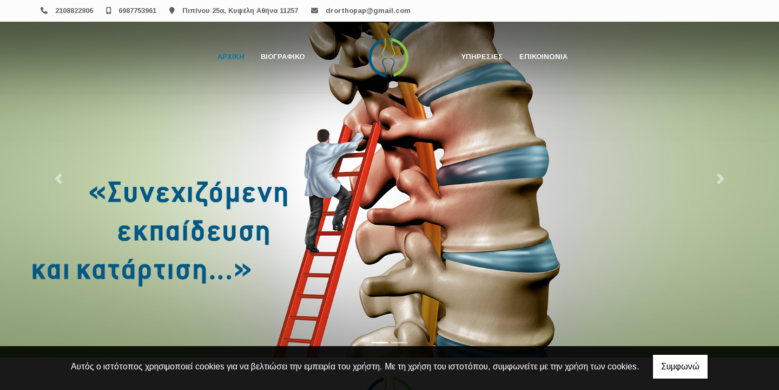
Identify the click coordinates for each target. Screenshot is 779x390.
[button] (58, 179)
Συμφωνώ (680, 366)
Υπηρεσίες (482, 57)
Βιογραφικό (283, 57)
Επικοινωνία (543, 57)
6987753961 (137, 10)
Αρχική (231, 57)
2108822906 (74, 10)
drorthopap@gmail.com (368, 10)
